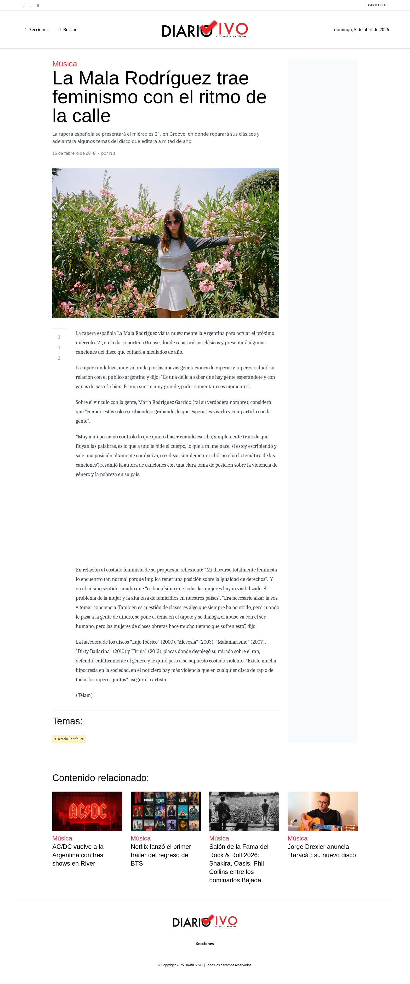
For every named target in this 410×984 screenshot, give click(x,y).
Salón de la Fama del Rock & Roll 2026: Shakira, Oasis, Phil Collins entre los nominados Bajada (239, 863)
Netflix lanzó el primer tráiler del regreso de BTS (161, 855)
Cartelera (377, 5)
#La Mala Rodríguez (69, 739)
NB (112, 153)
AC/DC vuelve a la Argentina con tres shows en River (78, 855)
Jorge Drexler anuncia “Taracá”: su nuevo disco (322, 851)
